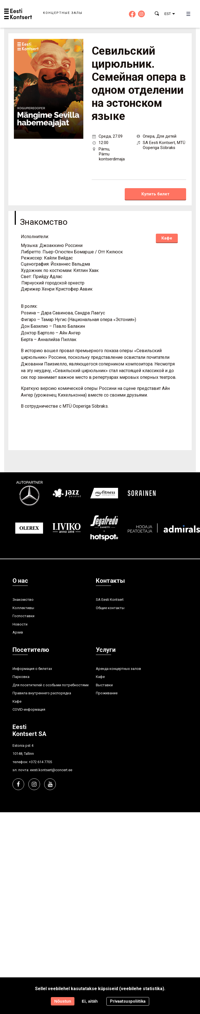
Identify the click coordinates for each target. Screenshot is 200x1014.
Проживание (107, 693)
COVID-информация (28, 709)
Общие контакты (110, 608)
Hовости (20, 624)
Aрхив (17, 632)
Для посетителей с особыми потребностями (50, 685)
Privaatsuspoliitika (128, 1001)
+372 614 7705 (40, 762)
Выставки (104, 685)
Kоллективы (23, 608)
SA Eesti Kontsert (110, 599)
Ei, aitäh (90, 1001)
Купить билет (155, 193)
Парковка (20, 677)
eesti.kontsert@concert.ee (51, 770)
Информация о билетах (32, 669)
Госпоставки (23, 616)
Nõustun (62, 1001)
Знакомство (23, 599)
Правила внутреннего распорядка (41, 693)
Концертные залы (62, 13)
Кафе (166, 238)
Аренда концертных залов (118, 669)
